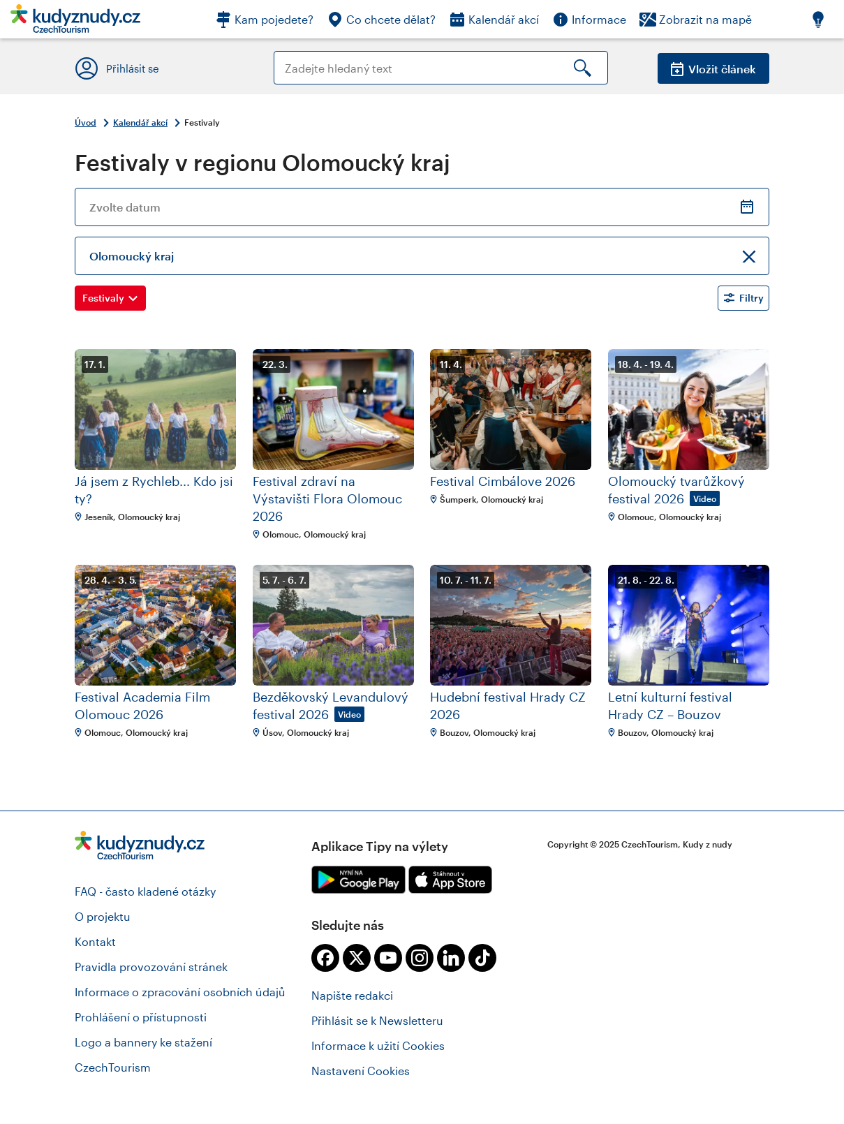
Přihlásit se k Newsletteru (377, 1020)
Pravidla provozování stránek (151, 966)
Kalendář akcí (140, 122)
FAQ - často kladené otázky (145, 891)
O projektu (103, 916)
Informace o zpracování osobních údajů (180, 991)
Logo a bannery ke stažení (143, 1042)
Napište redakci (352, 995)
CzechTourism (113, 1067)
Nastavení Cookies (360, 1070)
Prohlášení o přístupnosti (141, 1016)
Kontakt (95, 941)
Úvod (85, 122)
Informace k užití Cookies (378, 1045)
